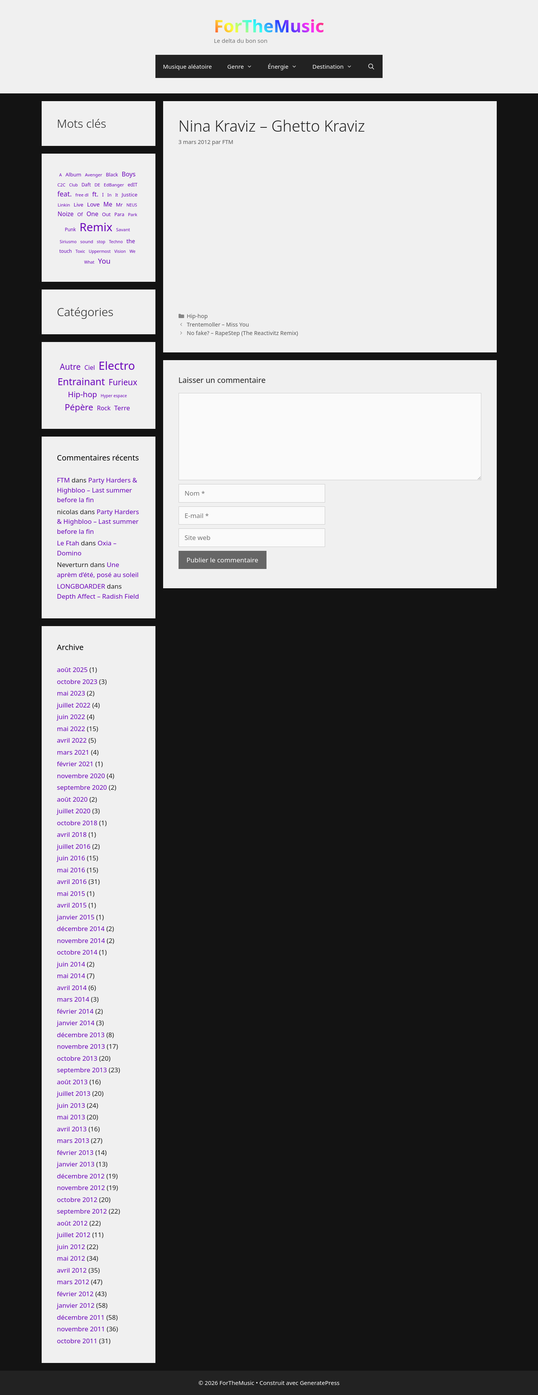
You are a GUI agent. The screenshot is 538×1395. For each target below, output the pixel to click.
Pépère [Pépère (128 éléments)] (79, 407)
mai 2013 (71, 1116)
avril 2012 (72, 1270)
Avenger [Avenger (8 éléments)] (93, 175)
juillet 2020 (74, 810)
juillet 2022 (74, 705)
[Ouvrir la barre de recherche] (371, 66)
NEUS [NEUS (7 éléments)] (131, 205)
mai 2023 (71, 693)
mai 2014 (71, 975)
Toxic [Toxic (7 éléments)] (80, 251)
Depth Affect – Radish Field (98, 596)
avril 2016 (72, 881)
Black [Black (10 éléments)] (112, 174)
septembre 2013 (82, 1069)
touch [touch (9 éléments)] (65, 251)
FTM (63, 480)
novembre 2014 (81, 940)
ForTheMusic (269, 25)
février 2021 (75, 763)
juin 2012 (71, 1246)
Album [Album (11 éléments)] (73, 174)
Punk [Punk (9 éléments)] (70, 229)
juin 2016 (71, 857)
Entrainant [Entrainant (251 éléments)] (81, 381)
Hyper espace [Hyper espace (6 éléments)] (114, 395)
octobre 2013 (77, 1058)
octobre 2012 (77, 1199)
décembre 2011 (81, 1317)
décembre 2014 (81, 928)
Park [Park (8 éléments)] (132, 214)
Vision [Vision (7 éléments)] (120, 251)
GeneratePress (319, 1383)
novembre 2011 (81, 1328)
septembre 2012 (82, 1211)
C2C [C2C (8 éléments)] (61, 185)
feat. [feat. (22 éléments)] (64, 193)
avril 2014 (72, 987)
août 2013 (72, 1081)
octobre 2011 (77, 1340)
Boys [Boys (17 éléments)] (129, 174)
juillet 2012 (74, 1234)
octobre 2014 (77, 952)
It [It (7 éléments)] (116, 195)
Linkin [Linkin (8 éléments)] (64, 205)
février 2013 (75, 1152)
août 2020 (72, 799)
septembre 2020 (82, 787)
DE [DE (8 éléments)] (97, 185)
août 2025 (72, 669)
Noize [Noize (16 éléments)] (65, 214)
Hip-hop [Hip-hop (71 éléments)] (82, 394)
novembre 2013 (81, 1046)
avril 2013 (72, 1128)
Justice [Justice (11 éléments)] (130, 194)
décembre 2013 (81, 1034)
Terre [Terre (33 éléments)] (122, 407)
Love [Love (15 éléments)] (93, 204)
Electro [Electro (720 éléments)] (117, 365)
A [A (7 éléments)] (60, 175)
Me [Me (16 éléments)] (107, 204)
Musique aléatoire (187, 66)
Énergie (286, 66)
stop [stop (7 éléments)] (101, 241)
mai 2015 (71, 893)
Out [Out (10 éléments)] (106, 214)
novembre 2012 (81, 1187)
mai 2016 (71, 869)
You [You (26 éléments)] (104, 261)
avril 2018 (72, 834)
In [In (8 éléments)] (109, 195)
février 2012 (75, 1293)
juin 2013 (71, 1105)
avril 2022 (72, 740)
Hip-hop (197, 316)
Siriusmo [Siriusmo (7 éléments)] (68, 241)
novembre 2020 (81, 775)
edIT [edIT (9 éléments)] (132, 184)
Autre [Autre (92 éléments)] (70, 366)
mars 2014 (73, 999)
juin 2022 (71, 716)
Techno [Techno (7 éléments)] (116, 241)
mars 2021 (73, 752)
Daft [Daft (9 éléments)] (86, 184)
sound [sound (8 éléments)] (86, 241)
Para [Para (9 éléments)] (119, 214)
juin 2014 (71, 964)
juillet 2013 (74, 1093)
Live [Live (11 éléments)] (78, 204)
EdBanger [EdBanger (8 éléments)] (114, 185)
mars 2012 (73, 1281)
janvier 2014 (75, 1022)
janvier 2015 (75, 917)
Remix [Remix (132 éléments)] (95, 227)
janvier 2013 (75, 1164)
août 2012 (72, 1223)
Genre (243, 66)
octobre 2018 (77, 822)
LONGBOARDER (81, 586)
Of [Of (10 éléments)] (80, 214)
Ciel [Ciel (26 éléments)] (89, 367)
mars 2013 (73, 1140)
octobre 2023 (77, 681)
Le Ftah (68, 542)
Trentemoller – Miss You (218, 324)
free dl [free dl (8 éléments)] (81, 195)
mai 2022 (71, 728)
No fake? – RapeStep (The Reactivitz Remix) (242, 333)
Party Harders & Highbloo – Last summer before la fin (97, 490)
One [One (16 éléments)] (92, 214)
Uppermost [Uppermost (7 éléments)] (100, 251)
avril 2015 (72, 905)
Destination (336, 66)
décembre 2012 (81, 1176)
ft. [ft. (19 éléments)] (95, 194)
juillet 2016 (74, 846)
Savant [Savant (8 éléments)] (123, 229)
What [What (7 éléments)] (89, 262)
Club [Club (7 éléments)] (73, 185)
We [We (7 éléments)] (133, 251)
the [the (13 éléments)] (130, 241)
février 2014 (75, 1011)
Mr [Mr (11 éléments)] (119, 204)
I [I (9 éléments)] (103, 194)
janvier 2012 (75, 1305)
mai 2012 (71, 1258)
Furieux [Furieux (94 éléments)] (122, 382)
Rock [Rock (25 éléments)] (104, 408)
